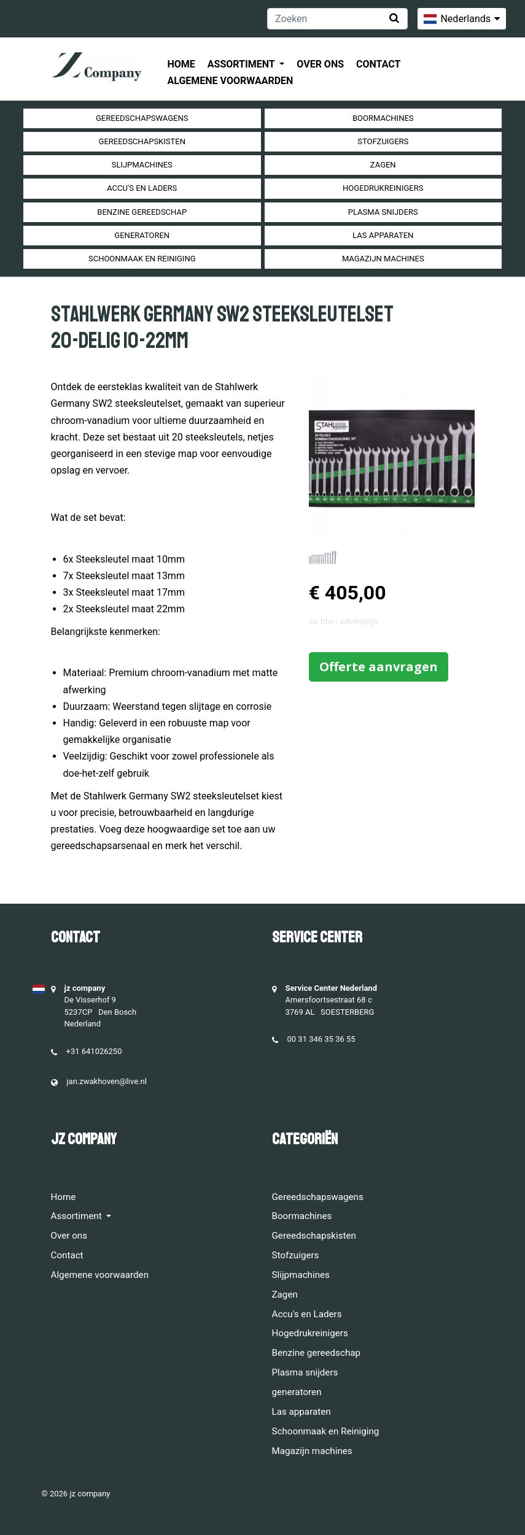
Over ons (320, 64)
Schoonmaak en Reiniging (142, 258)
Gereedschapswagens (142, 118)
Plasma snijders (383, 212)
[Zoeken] (337, 18)
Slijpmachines (142, 164)
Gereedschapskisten (142, 141)
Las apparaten (382, 235)
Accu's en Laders (142, 188)
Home (181, 64)
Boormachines (383, 118)
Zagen (383, 164)
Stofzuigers (382, 141)
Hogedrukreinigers (383, 188)
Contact (378, 64)
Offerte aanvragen (378, 666)
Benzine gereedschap (142, 212)
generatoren (141, 235)
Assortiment (242, 64)
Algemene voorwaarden (231, 81)
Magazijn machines (383, 258)
